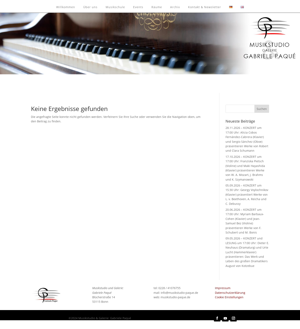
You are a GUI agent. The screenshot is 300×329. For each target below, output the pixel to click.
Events (138, 7)
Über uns (90, 7)
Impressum (222, 288)
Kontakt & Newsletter (204, 7)
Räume (156, 7)
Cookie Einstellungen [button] (229, 297)
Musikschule (115, 7)
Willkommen (65, 7)
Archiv (175, 7)
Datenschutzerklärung (230, 293)
